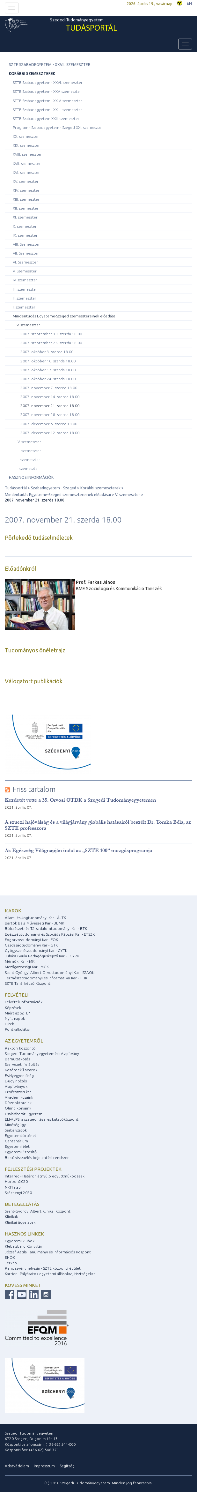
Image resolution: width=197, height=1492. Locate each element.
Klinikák (11, 1216)
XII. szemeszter (26, 208)
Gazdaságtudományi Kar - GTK (31, 945)
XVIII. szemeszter (27, 154)
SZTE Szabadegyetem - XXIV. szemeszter (47, 101)
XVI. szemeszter (26, 172)
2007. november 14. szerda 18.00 (49, 397)
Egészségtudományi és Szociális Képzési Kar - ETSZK (50, 934)
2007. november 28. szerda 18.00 (49, 414)
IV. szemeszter (25, 280)
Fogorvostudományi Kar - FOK (31, 940)
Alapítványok (16, 1086)
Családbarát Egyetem (23, 1114)
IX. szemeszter (25, 235)
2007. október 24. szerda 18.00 (48, 379)
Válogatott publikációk (33, 681)
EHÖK (10, 1257)
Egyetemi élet (17, 1146)
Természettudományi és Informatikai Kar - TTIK (46, 978)
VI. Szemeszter (25, 262)
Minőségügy (15, 1125)
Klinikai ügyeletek (20, 1222)
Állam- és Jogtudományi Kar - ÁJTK (35, 918)
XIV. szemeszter (26, 190)
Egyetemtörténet (20, 1135)
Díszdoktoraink (18, 1103)
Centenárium (16, 1141)
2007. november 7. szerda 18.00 (48, 388)
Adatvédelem (17, 1466)
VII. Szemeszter (26, 253)
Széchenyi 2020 (18, 1193)
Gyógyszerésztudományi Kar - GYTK (36, 950)
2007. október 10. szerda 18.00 (48, 361)
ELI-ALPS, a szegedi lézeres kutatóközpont (41, 1119)
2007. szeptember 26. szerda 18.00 (51, 343)
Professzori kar (18, 1092)
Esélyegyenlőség (19, 1075)
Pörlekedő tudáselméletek (39, 537)
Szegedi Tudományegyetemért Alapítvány (42, 1053)
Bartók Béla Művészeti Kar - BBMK (34, 923)
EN (189, 3)
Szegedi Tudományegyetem (83, 25)
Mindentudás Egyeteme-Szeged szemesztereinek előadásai (64, 316)
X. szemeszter (25, 226)
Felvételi (16, 995)
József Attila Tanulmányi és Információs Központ (48, 1252)
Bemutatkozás (17, 1059)
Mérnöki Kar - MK (19, 961)
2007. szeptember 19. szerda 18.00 (51, 334)
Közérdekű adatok (21, 1070)
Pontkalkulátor (18, 1029)
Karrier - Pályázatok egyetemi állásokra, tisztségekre (50, 1274)
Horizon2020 (16, 1181)
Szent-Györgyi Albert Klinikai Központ (37, 1211)
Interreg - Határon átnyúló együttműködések (44, 1176)
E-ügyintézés (16, 1081)
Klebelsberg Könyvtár (23, 1246)
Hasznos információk (31, 477)
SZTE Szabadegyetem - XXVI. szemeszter (48, 82)
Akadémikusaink (19, 1097)
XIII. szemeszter (26, 199)
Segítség (67, 1466)
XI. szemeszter (25, 217)
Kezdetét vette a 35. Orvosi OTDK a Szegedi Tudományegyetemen (80, 800)
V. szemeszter (28, 325)
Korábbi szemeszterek (32, 73)
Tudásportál (16, 488)
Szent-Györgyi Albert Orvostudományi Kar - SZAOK (49, 972)
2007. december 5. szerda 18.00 (48, 424)
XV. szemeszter (26, 181)
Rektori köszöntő (20, 1048)
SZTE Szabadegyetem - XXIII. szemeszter (47, 110)
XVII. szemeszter (27, 163)
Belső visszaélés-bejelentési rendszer (37, 1157)
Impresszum (44, 1466)
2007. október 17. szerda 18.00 (48, 370)
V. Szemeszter (25, 271)
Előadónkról (20, 568)
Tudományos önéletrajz (35, 650)
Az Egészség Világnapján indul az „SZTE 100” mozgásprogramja (78, 850)
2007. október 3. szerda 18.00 (46, 352)
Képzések (13, 1008)
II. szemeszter (24, 298)
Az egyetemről (24, 1040)
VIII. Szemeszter (26, 244)
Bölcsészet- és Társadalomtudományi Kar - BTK (46, 928)
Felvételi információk (23, 1002)
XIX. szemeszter (26, 145)
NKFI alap (13, 1187)
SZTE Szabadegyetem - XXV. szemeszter (47, 91)
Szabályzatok (16, 1130)
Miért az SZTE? (17, 1013)
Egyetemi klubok (19, 1241)
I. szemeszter (24, 307)
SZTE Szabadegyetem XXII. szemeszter (46, 118)
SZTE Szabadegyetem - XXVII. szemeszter (50, 65)
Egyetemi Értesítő (21, 1152)
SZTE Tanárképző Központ (27, 983)
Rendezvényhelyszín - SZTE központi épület (43, 1268)
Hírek (9, 1024)
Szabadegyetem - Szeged (53, 488)
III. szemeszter (25, 289)
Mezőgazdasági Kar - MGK (27, 967)
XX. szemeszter (26, 136)
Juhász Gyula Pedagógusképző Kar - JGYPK (42, 956)
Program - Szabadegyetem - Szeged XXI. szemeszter (58, 127)
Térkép (11, 1263)
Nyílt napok (15, 1018)
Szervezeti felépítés (22, 1064)
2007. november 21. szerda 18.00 (49, 406)
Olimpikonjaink (18, 1108)
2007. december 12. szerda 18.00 (49, 433)
